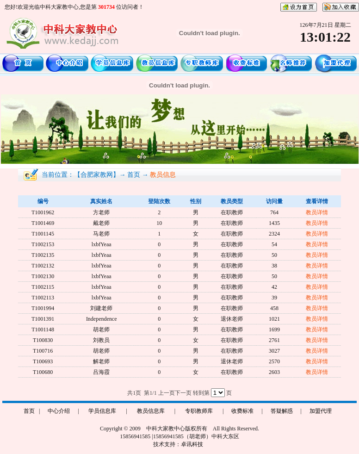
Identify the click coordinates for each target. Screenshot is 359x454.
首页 (29, 411)
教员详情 (317, 212)
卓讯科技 (192, 444)
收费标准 (242, 411)
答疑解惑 (282, 411)
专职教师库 (199, 411)
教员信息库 (151, 411)
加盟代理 (320, 411)
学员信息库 (102, 411)
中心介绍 (59, 411)
